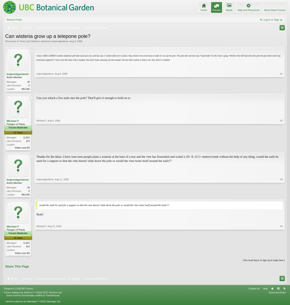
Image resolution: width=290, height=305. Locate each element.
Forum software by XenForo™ (33, 294)
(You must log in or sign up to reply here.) (264, 262)
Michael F (13, 121)
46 (28, 82)
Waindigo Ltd (53, 303)
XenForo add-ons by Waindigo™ (22, 303)
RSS (284, 290)
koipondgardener (60, 41)
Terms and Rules (277, 294)
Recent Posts (14, 19)
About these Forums (275, 10)
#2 (281, 147)
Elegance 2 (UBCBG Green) (18, 290)
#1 (281, 88)
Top (278, 290)
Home (272, 290)
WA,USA (25, 89)
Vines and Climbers (30, 41)
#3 (281, 195)
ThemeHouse (52, 297)
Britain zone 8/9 (22, 148)
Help (265, 290)
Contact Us (254, 290)
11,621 (26, 138)
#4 (281, 254)
